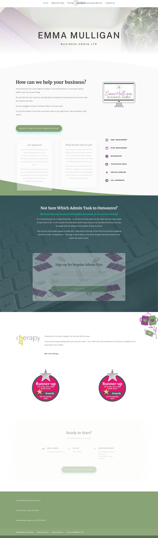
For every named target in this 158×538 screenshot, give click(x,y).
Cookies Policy (42, 532)
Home (45, 3)
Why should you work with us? (89, 3)
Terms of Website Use (75, 532)
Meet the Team (57, 3)
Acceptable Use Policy (25, 532)
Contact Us (110, 3)
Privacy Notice (57, 532)
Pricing (70, 3)
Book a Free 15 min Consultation (39, 128)
